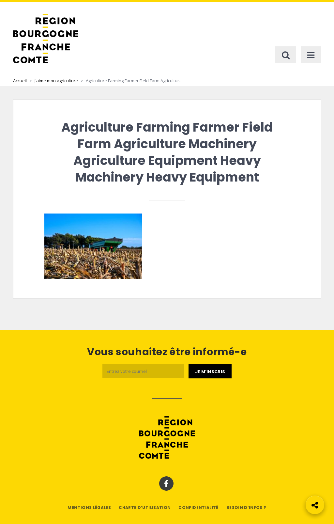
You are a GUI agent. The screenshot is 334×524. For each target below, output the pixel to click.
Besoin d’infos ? (246, 507)
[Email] (143, 371)
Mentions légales (89, 507)
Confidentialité (198, 507)
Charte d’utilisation (145, 507)
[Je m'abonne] (210, 371)
